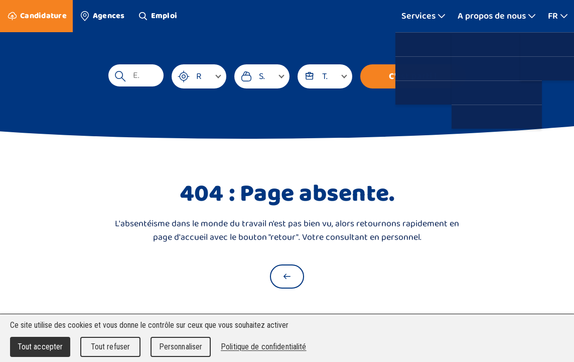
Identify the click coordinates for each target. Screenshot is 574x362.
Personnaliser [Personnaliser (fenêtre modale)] (181, 346)
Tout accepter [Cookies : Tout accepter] (40, 346)
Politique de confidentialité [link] (264, 346)
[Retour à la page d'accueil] (287, 276)
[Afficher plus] (423, 16)
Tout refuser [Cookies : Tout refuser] (110, 346)
